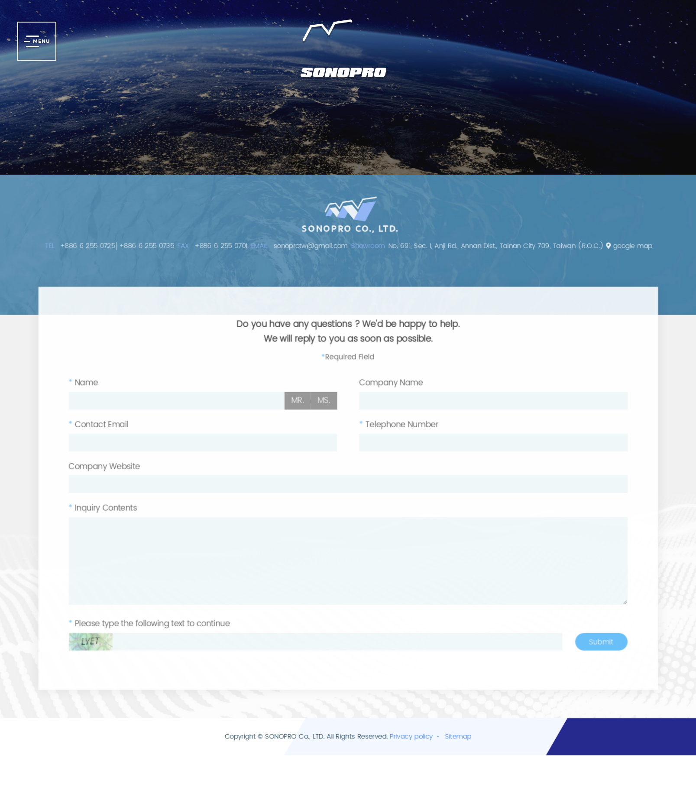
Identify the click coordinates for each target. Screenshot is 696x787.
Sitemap (462, 760)
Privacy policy (413, 760)
